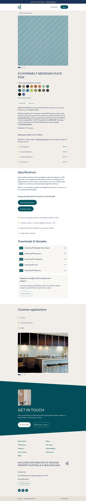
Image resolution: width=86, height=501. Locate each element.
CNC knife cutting (42, 139)
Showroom (50, 452)
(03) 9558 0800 (23, 479)
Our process (22, 452)
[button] (19, 67)
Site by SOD (64, 498)
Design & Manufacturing (27, 202)
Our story (49, 445)
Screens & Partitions (27, 323)
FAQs (19, 456)
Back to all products (26, 13)
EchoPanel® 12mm (24, 118)
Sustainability (50, 448)
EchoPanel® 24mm (25, 124)
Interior (23, 317)
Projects (21, 448)
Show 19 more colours (24, 98)
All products (22, 441)
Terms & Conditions (29, 498)
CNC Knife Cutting (25, 209)
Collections (22, 445)
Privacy (20, 498)
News (48, 441)
